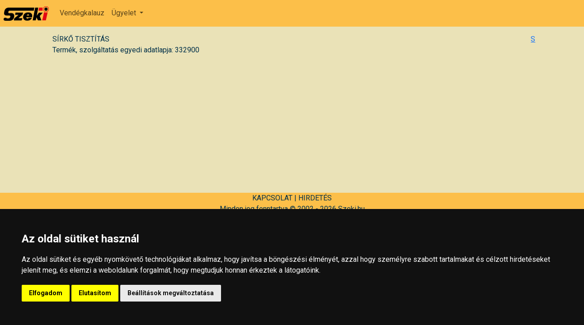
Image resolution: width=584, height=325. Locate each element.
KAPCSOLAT (272, 198)
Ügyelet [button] (125, 13)
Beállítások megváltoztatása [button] (170, 293)
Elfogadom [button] (45, 293)
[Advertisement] (292, 122)
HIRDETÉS (315, 198)
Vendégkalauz (82, 13)
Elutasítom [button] (95, 293)
